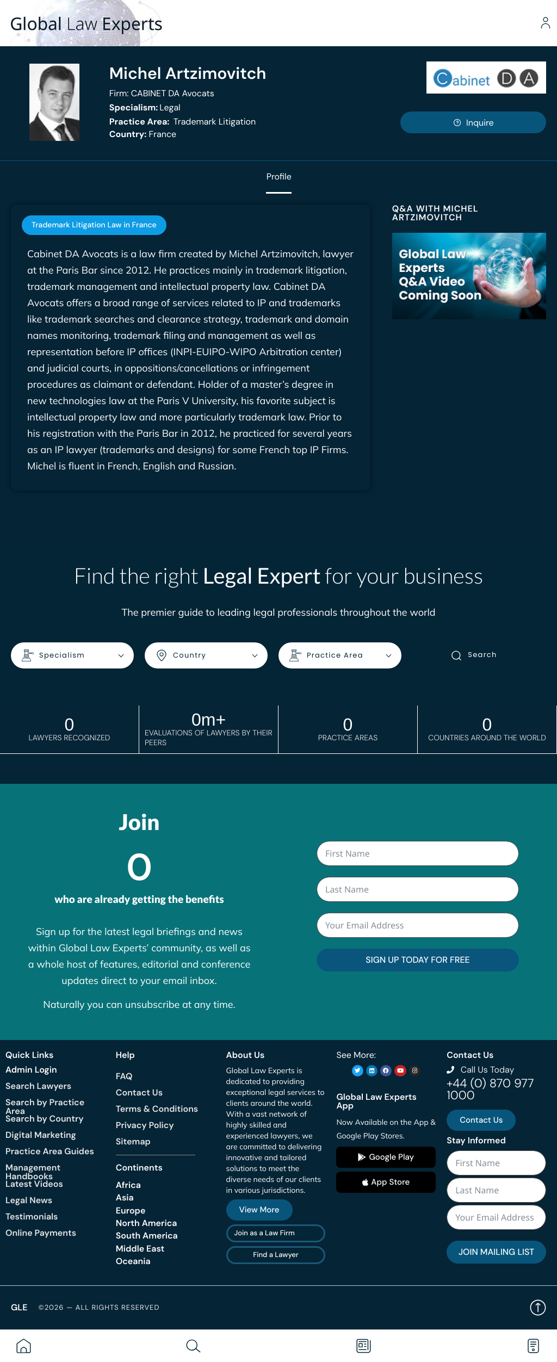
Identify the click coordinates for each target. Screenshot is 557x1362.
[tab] (94, 225)
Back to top (538, 1307)
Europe (131, 1210)
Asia (125, 1197)
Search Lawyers (38, 1086)
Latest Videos (34, 1184)
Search (473, 655)
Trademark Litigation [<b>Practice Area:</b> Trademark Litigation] (182, 121)
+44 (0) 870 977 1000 (490, 1089)
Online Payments (40, 1233)
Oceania (133, 1261)
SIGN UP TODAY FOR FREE (417, 959)
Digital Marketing (40, 1135)
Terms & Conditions (157, 1108)
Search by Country (44, 1118)
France (142, 134)
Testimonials (31, 1216)
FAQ (124, 1075)
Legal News (28, 1200)
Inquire (473, 122)
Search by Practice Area (44, 1107)
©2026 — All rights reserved (98, 1307)
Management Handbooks (32, 1172)
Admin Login (31, 1069)
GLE (19, 1307)
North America (146, 1223)
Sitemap (133, 1141)
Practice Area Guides (49, 1151)
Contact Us (139, 1092)
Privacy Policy (145, 1124)
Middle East (140, 1248)
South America (147, 1235)
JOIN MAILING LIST (496, 1252)
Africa (128, 1184)
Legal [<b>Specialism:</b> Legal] (145, 107)
